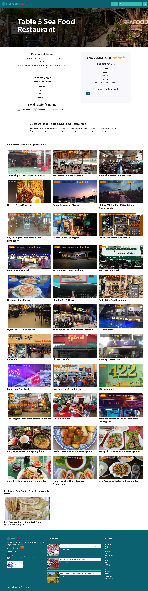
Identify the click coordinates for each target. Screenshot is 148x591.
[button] (114, 4)
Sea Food (42, 93)
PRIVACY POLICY (17, 587)
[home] (54, 4)
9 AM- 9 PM (42, 100)
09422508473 (106, 75)
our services (10, 587)
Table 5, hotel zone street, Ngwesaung (106, 82)
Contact (23, 586)
